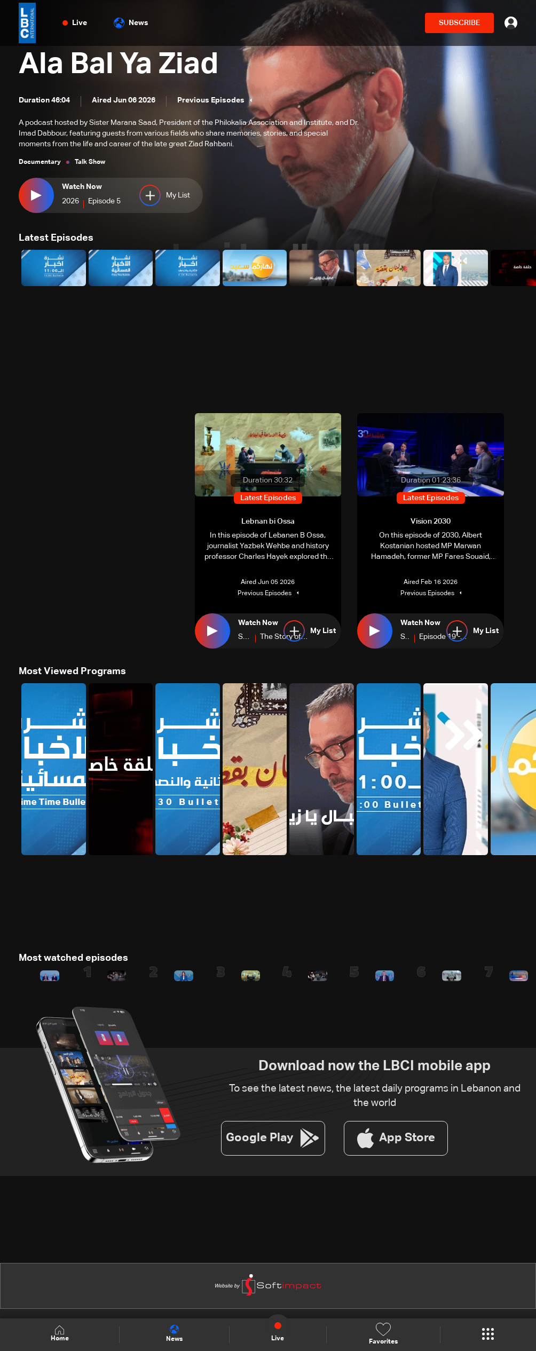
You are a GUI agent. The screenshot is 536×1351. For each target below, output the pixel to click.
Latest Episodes (56, 238)
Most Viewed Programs (72, 671)
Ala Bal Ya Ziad (119, 65)
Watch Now (82, 187)
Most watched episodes (73, 958)
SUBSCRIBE (459, 23)
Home (60, 1334)
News (131, 23)
